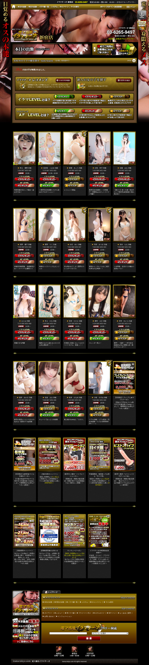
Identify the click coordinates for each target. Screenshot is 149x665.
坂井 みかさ (23, 397)
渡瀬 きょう (73, 168)
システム (85, 602)
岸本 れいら (123, 321)
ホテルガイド (100, 613)
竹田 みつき (98, 244)
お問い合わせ (49, 616)
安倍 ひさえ (73, 321)
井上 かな (49, 321)
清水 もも (124, 244)
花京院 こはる (48, 168)
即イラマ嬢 (70, 613)
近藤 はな (124, 168)
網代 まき (99, 321)
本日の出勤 (48, 602)
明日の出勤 (60, 602)
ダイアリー (48, 613)
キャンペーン (96, 602)
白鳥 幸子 (99, 168)
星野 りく (49, 244)
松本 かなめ (73, 397)
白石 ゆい (74, 244)
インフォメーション (65, 616)
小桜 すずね (98, 397)
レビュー (59, 613)
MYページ (112, 613)
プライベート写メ (85, 613)
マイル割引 (109, 602)
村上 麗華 (24, 168)
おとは (23, 321)
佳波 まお (49, 397)
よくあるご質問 (125, 613)
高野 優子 (24, 244)
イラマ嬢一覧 (73, 602)
